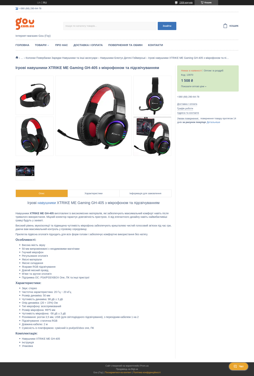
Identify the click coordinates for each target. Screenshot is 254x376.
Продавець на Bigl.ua (127, 369)
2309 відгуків (186, 2)
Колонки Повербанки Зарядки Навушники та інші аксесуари (61, 57)
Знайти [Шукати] (167, 25)
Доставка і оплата (88, 45)
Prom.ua (144, 365)
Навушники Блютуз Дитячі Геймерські (122, 57)
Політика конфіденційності (147, 372)
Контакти (155, 45)
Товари (40, 45)
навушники (47, 203)
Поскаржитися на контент (118, 372)
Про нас (61, 45)
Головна (22, 45)
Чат (239, 366)
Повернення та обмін (125, 45)
